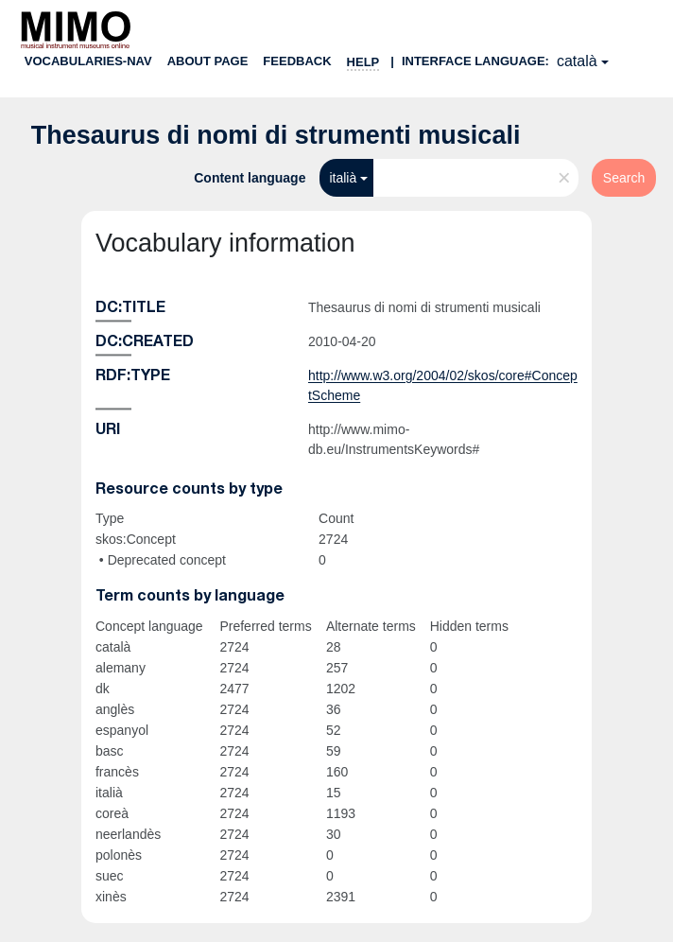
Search (624, 177)
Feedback (297, 61)
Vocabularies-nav (88, 61)
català (577, 61)
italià (342, 177)
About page (208, 61)
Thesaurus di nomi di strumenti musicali (276, 135)
